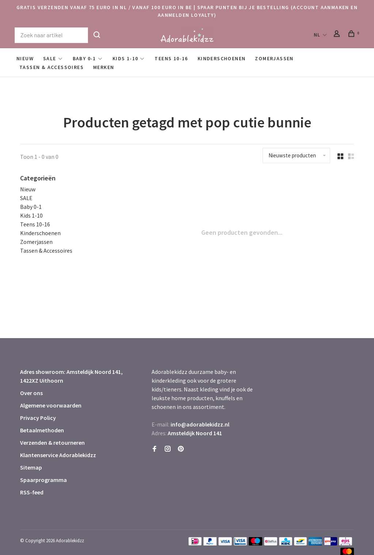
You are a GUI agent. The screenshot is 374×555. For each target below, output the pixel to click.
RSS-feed (31, 492)
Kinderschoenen (222, 58)
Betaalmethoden (42, 430)
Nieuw (25, 58)
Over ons (31, 393)
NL (317, 34)
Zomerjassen (274, 58)
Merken (103, 67)
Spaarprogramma (43, 479)
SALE (49, 58)
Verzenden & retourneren (52, 442)
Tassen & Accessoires (51, 67)
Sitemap (31, 467)
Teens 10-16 (171, 58)
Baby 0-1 (84, 58)
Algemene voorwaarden (50, 405)
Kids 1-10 (125, 58)
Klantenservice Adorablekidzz (58, 455)
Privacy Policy (38, 417)
